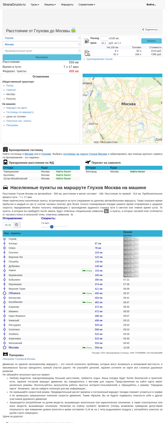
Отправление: (13, 218)
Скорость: (48, 218)
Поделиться (151, 29)
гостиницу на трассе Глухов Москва (85, 154)
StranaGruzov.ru (14, 4)
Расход (94, 38)
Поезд (9, 85)
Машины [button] (50, 4)
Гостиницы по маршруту (20, 112)
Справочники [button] (87, 4)
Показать (151, 41)
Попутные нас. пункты (18, 120)
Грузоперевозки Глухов (99, 59)
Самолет (11, 89)
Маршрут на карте (16, 107)
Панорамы (12, 125)
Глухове (46, 154)
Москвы (31, 359)
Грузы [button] (35, 4)
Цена (93, 42)
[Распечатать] (73, 31)
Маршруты (67, 4)
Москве (29, 154)
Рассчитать (42, 57)
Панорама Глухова (13, 359)
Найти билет (63, 171)
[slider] (51, 226)
